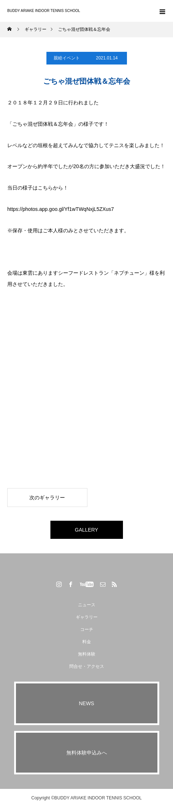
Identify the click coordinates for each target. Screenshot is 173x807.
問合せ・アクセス (86, 666)
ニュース (86, 604)
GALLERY (86, 530)
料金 (86, 641)
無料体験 (86, 654)
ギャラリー (87, 617)
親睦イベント (67, 58)
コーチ (86, 629)
